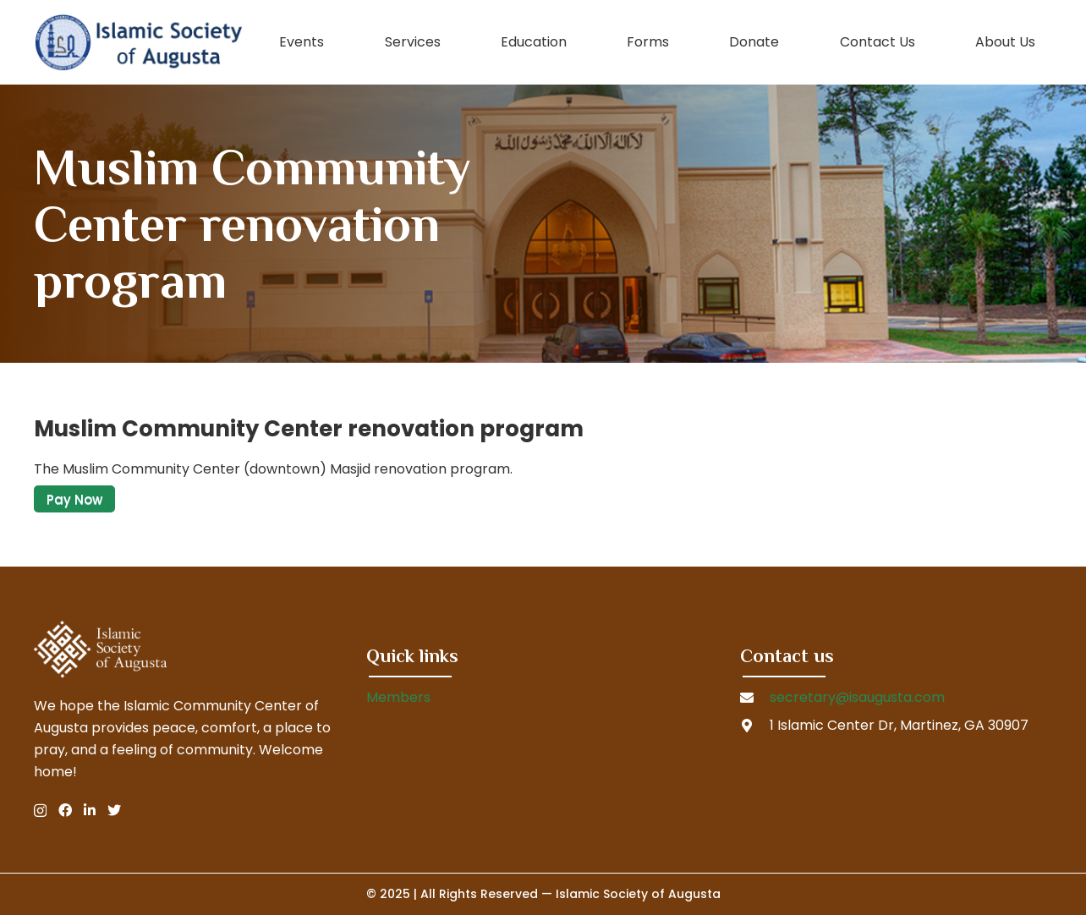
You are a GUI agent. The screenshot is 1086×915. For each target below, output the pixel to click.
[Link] (139, 42)
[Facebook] (65, 810)
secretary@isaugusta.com (857, 697)
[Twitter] (114, 810)
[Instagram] (40, 811)
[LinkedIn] (90, 810)
